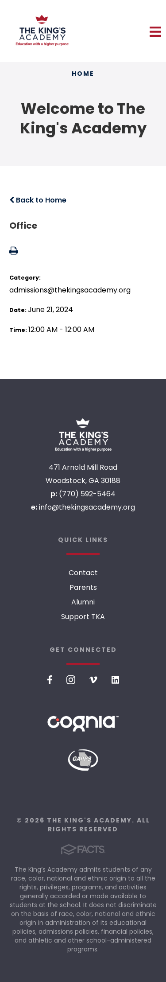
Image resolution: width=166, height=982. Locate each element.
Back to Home (37, 200)
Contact (83, 573)
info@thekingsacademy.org (87, 507)
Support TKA (83, 617)
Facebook (50, 679)
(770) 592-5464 (87, 494)
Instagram (70, 679)
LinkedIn (116, 679)
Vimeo (93, 679)
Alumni (83, 602)
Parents (83, 587)
